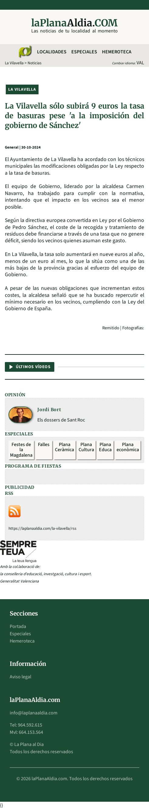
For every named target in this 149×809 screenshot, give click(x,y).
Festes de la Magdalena (21, 449)
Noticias (35, 63)
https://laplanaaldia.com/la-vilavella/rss (42, 528)
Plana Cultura (86, 447)
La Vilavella (14, 63)
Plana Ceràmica (64, 447)
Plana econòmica (128, 447)
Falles (43, 444)
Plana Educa (105, 447)
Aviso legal (20, 676)
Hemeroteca (116, 52)
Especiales (84, 52)
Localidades (51, 52)
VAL (140, 62)
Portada (18, 626)
